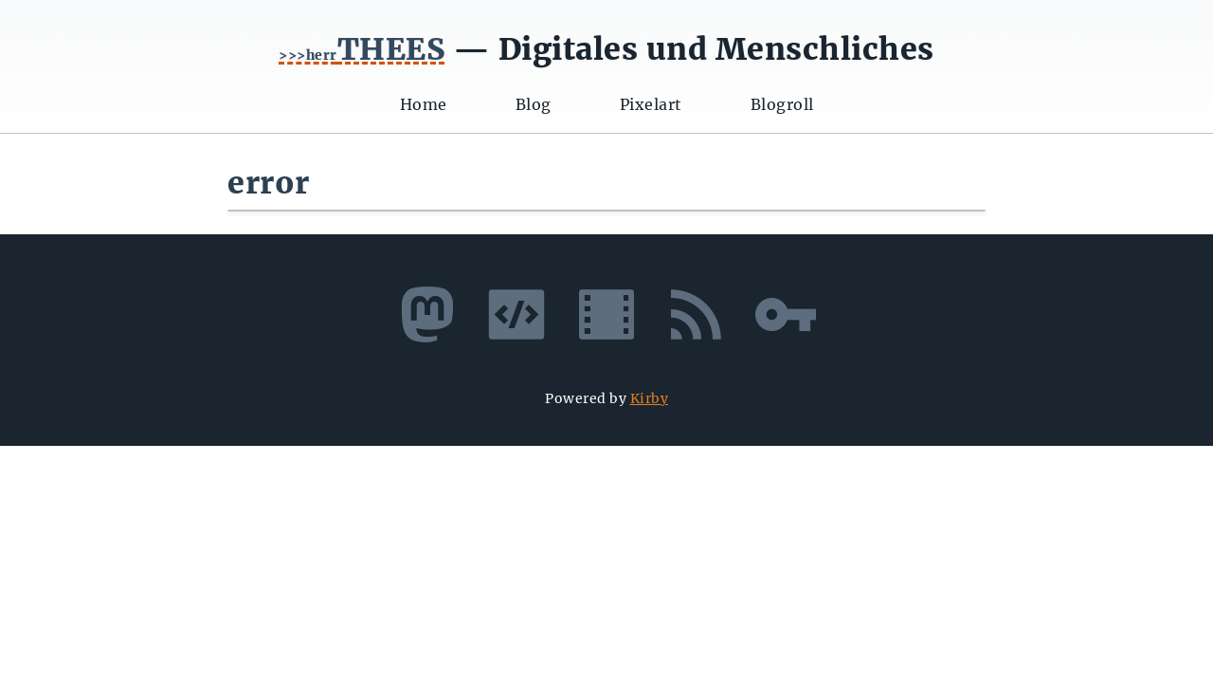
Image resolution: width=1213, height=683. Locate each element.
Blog (534, 104)
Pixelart (651, 104)
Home (423, 104)
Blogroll (782, 104)
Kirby (649, 398)
